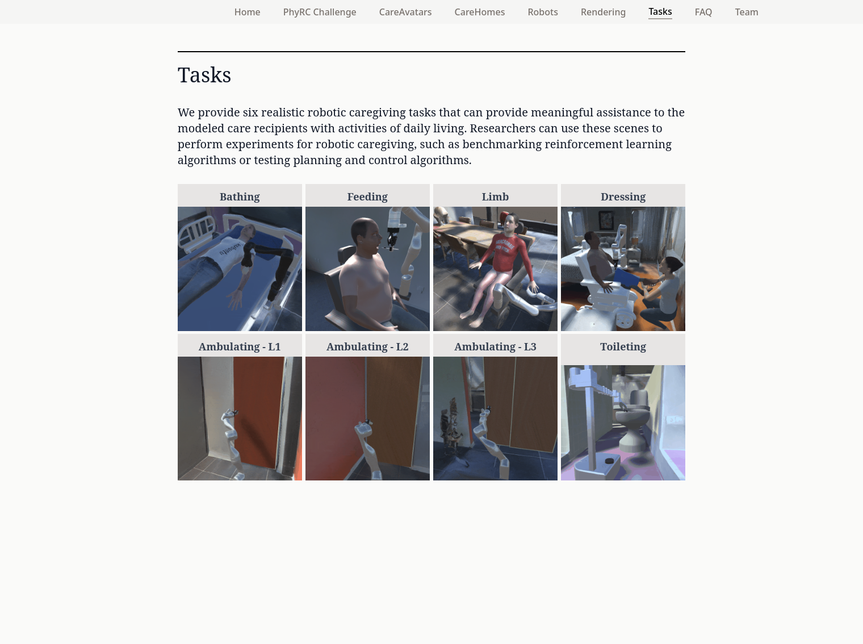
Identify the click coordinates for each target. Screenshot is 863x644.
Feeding (367, 196)
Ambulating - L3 (495, 346)
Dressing (623, 196)
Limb (495, 196)
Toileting (623, 346)
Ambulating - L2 (367, 346)
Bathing (240, 196)
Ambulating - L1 (240, 346)
